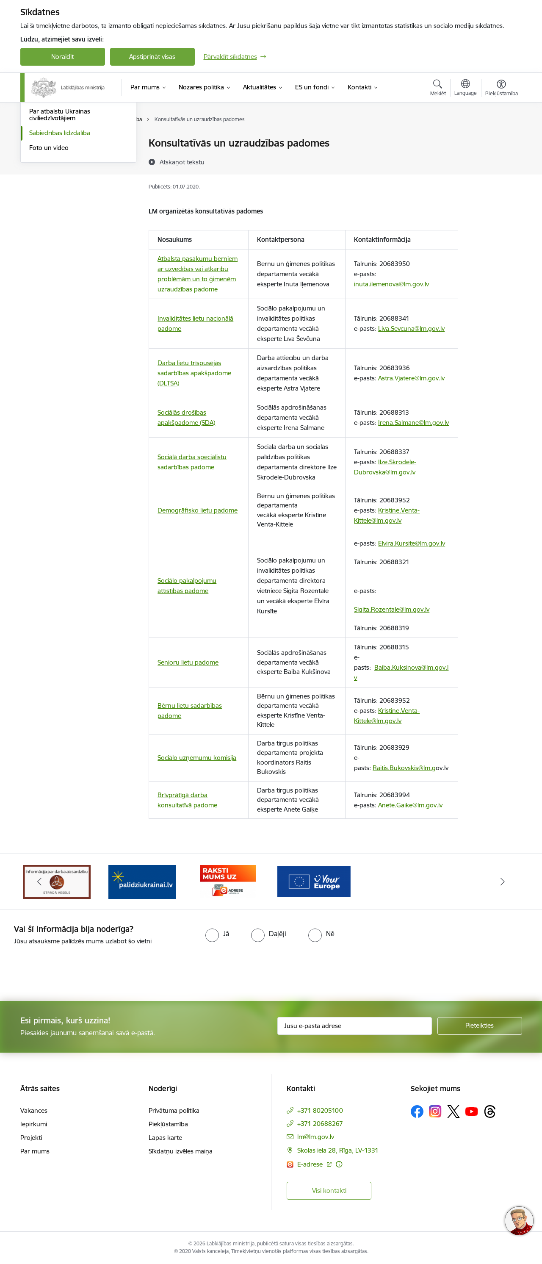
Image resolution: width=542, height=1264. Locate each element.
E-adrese (310, 1164)
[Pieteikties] (479, 1026)
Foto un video (49, 239)
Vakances (33, 1110)
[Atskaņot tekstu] (182, 162)
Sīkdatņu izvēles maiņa (181, 1151)
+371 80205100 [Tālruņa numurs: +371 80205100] (320, 1110)
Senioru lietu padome (188, 662)
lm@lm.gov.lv (315, 1137)
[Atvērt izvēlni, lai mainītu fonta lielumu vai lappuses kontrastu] (501, 89)
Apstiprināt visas (152, 57)
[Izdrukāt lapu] (501, 139)
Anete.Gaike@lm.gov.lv (410, 805)
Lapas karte (165, 1138)
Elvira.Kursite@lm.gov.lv (411, 543)
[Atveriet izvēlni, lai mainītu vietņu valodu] (465, 88)
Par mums (35, 1151)
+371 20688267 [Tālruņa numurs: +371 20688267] (320, 1124)
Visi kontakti (329, 1190)
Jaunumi (41, 158)
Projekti (31, 1138)
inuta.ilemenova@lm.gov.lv (392, 284)
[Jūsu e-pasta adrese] (354, 1026)
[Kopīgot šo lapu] (501, 160)
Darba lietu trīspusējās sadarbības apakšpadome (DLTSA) (194, 373)
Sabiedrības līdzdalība (59, 224)
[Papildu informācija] (339, 1164)
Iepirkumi (33, 1124)
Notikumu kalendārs (58, 144)
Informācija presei (54, 188)
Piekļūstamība (168, 1124)
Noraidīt (62, 57)
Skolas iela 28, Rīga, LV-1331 (338, 1150)
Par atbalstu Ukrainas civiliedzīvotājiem (59, 206)
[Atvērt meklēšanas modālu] (438, 89)
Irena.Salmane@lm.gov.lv (413, 423)
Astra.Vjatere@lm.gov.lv (411, 378)
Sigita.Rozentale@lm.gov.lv (391, 609)
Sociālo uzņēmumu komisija (197, 758)
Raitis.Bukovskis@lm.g (404, 768)
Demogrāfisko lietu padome (198, 510)
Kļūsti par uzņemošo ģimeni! (69, 173)
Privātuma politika (174, 1110)
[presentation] (70, 969)
